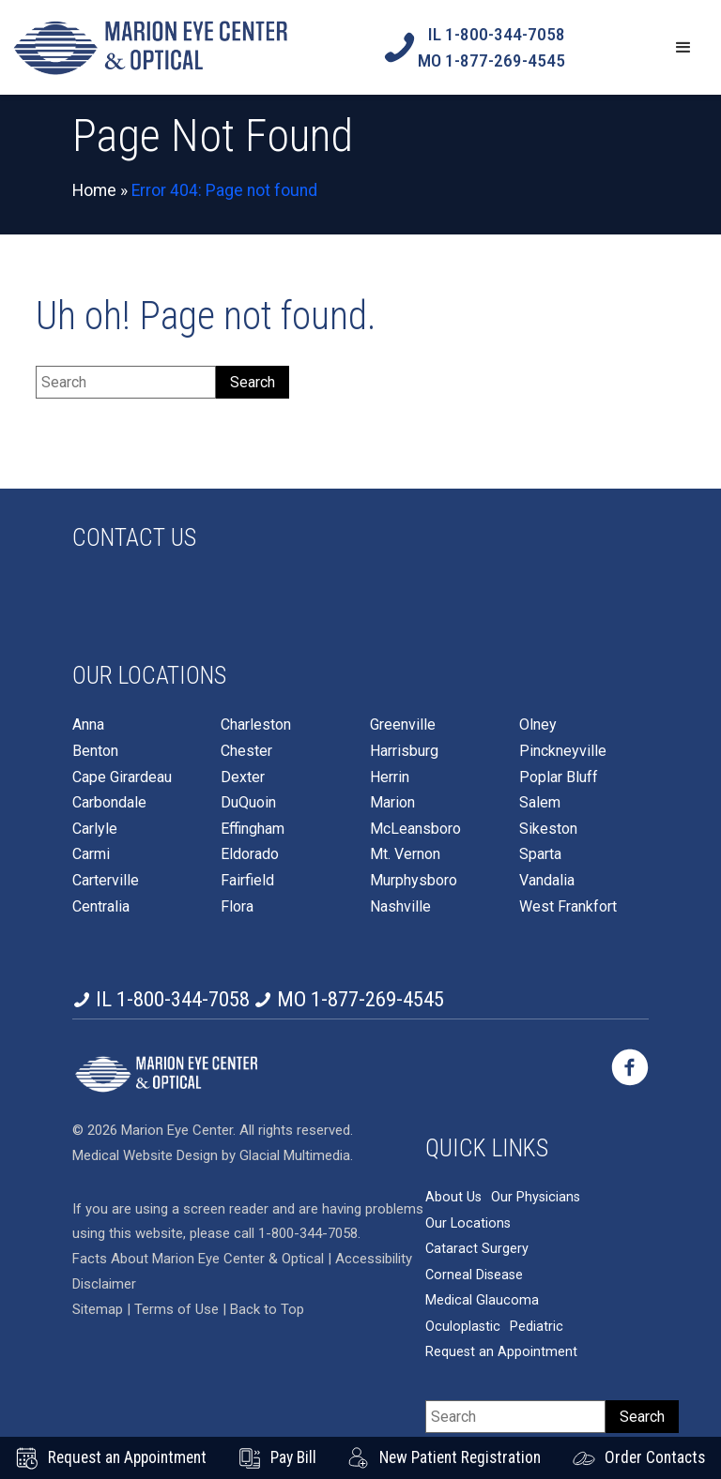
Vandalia (547, 880)
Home (94, 190)
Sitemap (97, 1291)
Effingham (252, 829)
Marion (392, 802)
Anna (88, 725)
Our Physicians (535, 1179)
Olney (538, 725)
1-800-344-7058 (308, 1215)
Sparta (540, 854)
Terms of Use (178, 1291)
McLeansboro (415, 829)
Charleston (256, 725)
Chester (246, 751)
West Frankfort (568, 906)
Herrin (389, 777)
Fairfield (247, 880)
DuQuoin (248, 802)
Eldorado (250, 854)
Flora (237, 906)
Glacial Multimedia (294, 1136)
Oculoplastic (462, 1309)
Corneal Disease (474, 1256)
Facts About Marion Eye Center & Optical (198, 1240)
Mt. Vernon (405, 854)
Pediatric (536, 1309)
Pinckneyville (562, 751)
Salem (539, 802)
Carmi (91, 854)
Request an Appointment (501, 1334)
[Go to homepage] (150, 47)
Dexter (243, 777)
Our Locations (468, 1205)
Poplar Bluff (558, 777)
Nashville (400, 906)
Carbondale (109, 802)
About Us (453, 1179)
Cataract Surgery (477, 1231)
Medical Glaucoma (482, 1282)
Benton (95, 751)
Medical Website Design (145, 1136)
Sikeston (548, 829)
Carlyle (94, 829)
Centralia (101, 906)
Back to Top (267, 1291)
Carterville (105, 880)
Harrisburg (404, 751)
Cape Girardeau (122, 777)
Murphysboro (413, 880)
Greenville (403, 725)
